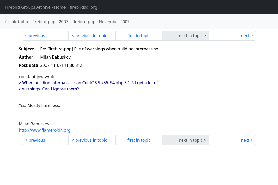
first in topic (138, 36)
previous (37, 36)
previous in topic (91, 36)
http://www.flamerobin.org (45, 130)
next (245, 36)
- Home (35, 7)
